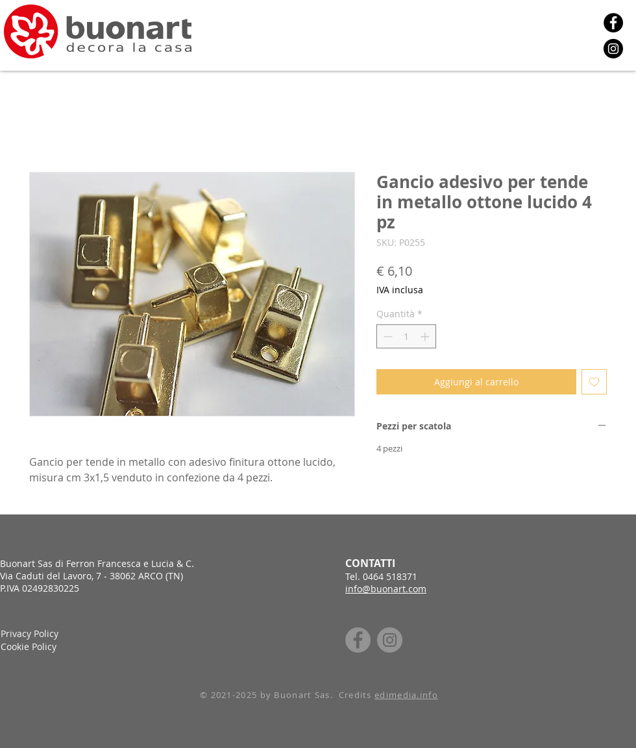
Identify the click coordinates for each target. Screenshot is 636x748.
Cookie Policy (28, 646)
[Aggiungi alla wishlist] (594, 381)
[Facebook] (613, 22)
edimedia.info (406, 695)
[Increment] (426, 336)
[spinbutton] (406, 336)
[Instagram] (613, 48)
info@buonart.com (385, 589)
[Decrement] (386, 336)
